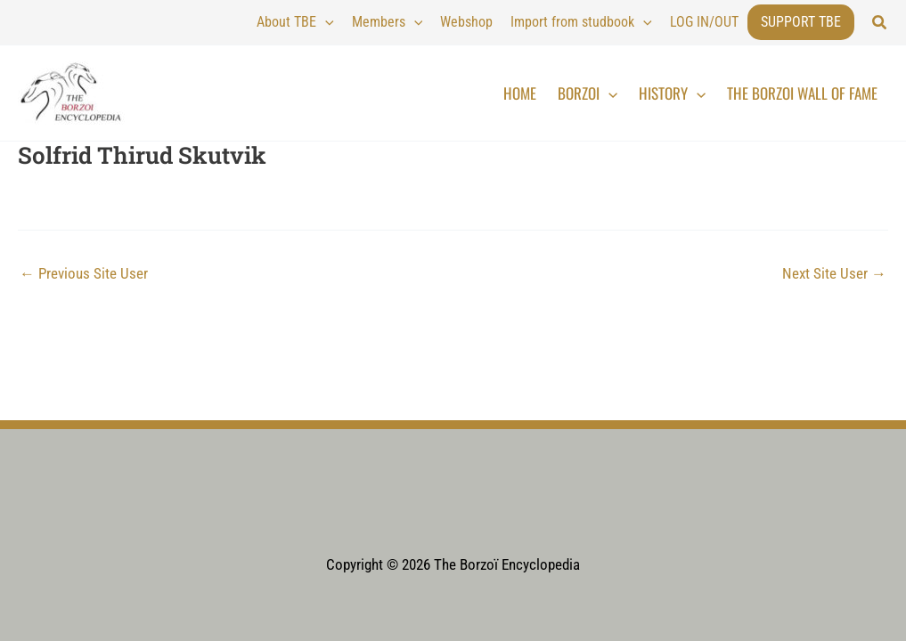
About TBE (295, 22)
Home (519, 93)
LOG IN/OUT (704, 21)
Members (387, 22)
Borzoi (587, 93)
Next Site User (834, 273)
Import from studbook (581, 22)
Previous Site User (84, 273)
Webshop (466, 21)
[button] (880, 23)
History (672, 93)
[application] (325, 22)
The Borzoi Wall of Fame (802, 93)
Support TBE (801, 21)
